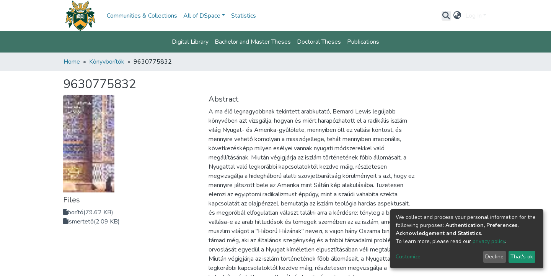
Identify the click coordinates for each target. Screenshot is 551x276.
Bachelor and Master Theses (253, 42)
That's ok (521, 256)
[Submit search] (446, 15)
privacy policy (489, 241)
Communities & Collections (142, 16)
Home (72, 62)
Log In (473, 16)
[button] (457, 15)
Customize (408, 256)
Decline (494, 256)
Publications (363, 42)
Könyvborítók (106, 62)
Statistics (243, 16)
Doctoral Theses (319, 42)
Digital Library (190, 42)
